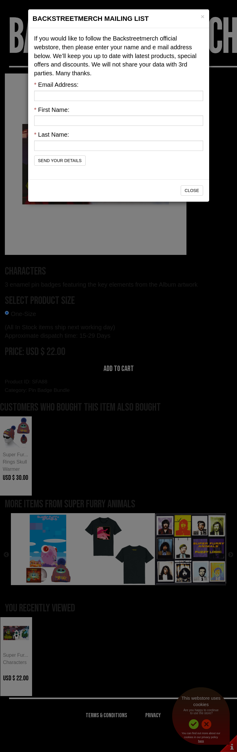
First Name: (52, 109)
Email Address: (56, 84)
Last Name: (51, 134)
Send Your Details (60, 160)
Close (192, 190)
